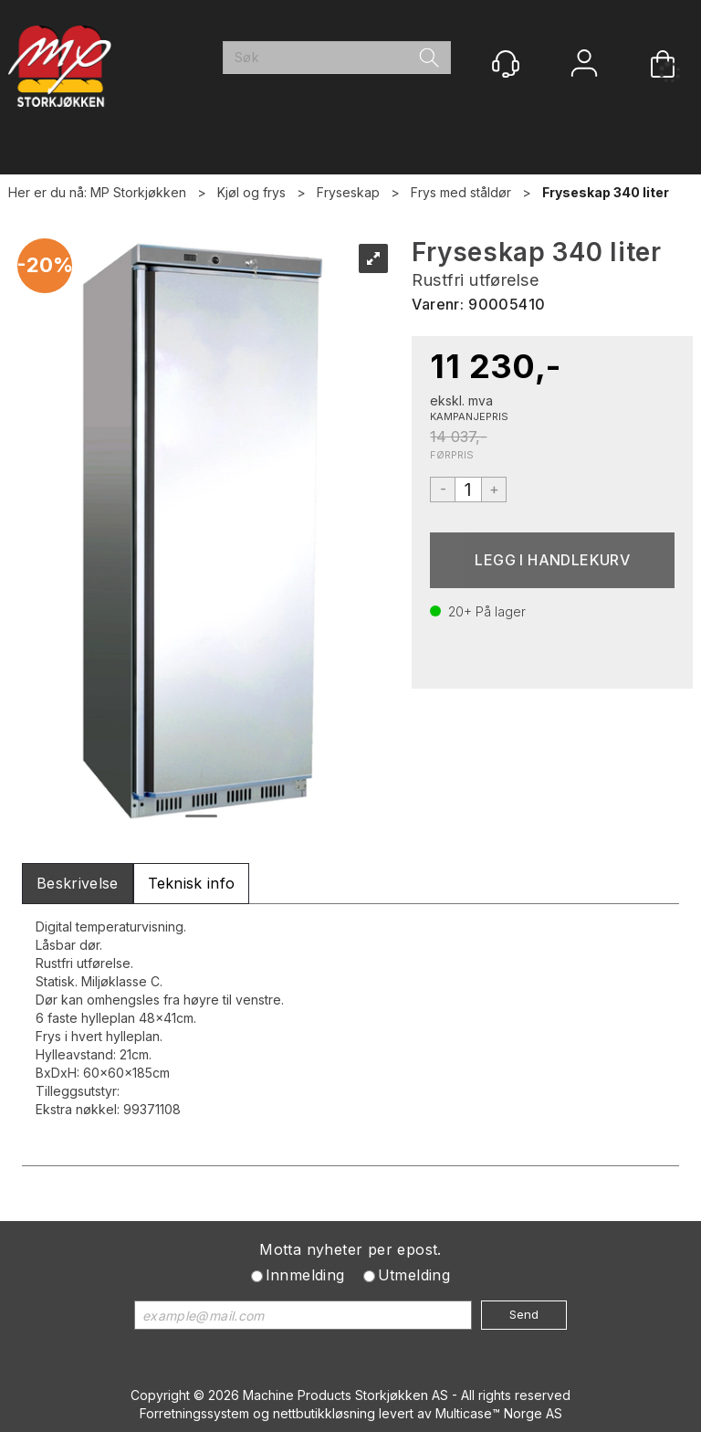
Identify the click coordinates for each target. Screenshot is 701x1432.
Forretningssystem (194, 1413)
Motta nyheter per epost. (350, 1249)
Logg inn (584, 65)
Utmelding (414, 1275)
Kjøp (552, 560)
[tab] (77, 883)
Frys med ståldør (461, 192)
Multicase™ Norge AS (498, 1413)
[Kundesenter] (505, 64)
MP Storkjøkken (138, 192)
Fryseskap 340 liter (605, 192)
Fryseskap (348, 192)
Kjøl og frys (251, 192)
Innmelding (305, 1275)
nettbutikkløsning (324, 1413)
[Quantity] (468, 489)
